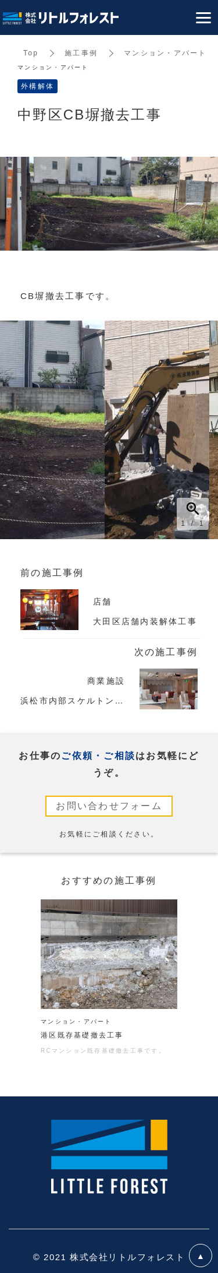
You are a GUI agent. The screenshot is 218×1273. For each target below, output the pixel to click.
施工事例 (81, 53)
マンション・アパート (165, 53)
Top (30, 53)
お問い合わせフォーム (109, 806)
